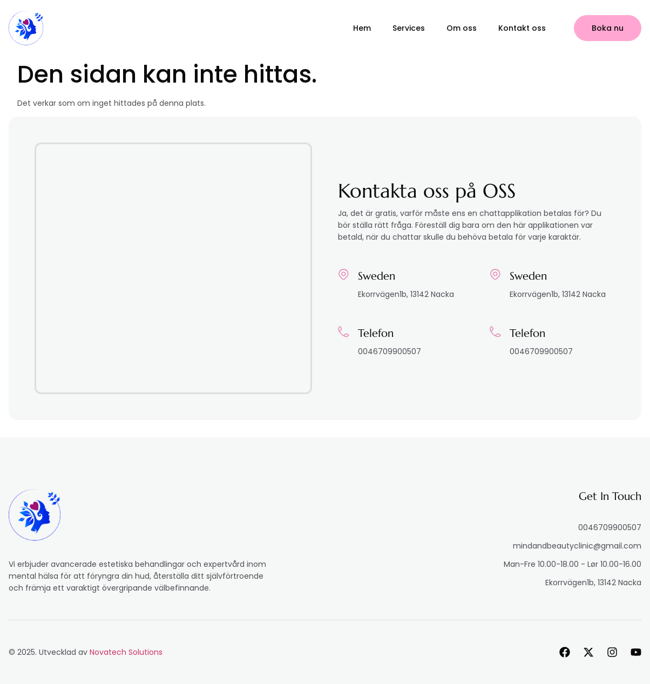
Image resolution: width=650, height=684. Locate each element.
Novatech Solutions (126, 652)
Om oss (461, 28)
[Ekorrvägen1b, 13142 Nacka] (173, 268)
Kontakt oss (522, 28)
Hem (362, 28)
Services (408, 28)
